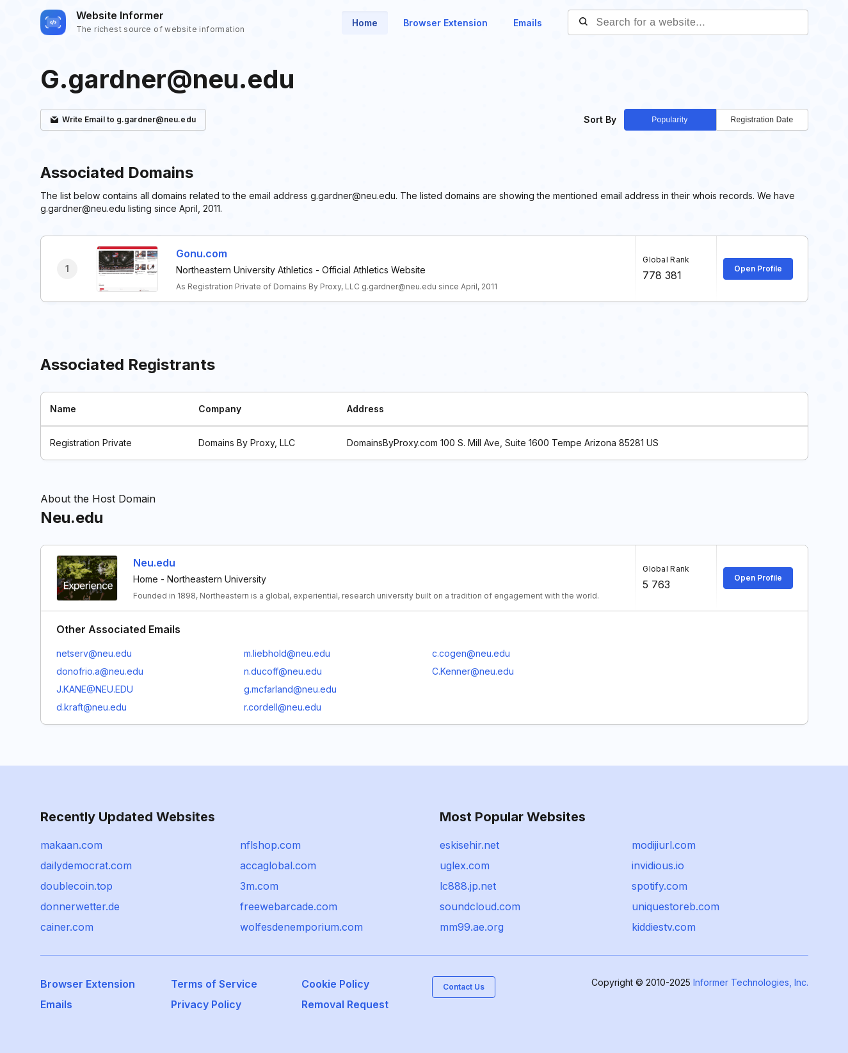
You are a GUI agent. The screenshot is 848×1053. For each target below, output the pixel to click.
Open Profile (758, 268)
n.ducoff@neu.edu (283, 671)
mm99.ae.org (472, 926)
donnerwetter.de (80, 906)
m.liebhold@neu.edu (287, 653)
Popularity (669, 119)
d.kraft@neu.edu (91, 707)
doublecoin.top (76, 886)
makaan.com (71, 845)
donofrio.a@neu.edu (99, 671)
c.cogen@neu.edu (471, 653)
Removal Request (344, 1004)
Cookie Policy (335, 983)
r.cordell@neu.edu (282, 707)
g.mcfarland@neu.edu (290, 689)
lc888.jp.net (468, 886)
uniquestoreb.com (675, 906)
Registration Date (762, 119)
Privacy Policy (206, 1004)
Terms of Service (214, 983)
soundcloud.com (480, 906)
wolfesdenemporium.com (301, 926)
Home (365, 22)
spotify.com (659, 886)
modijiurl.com (664, 845)
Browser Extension (445, 22)
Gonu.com (201, 253)
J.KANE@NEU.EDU (94, 689)
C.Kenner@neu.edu (473, 671)
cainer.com (66, 926)
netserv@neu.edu (94, 653)
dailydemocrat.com (86, 865)
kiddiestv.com (664, 926)
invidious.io (658, 865)
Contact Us (463, 987)
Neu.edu (154, 562)
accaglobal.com (278, 865)
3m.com (259, 886)
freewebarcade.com (288, 906)
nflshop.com (270, 845)
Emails (527, 22)
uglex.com (465, 865)
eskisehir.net (469, 845)
